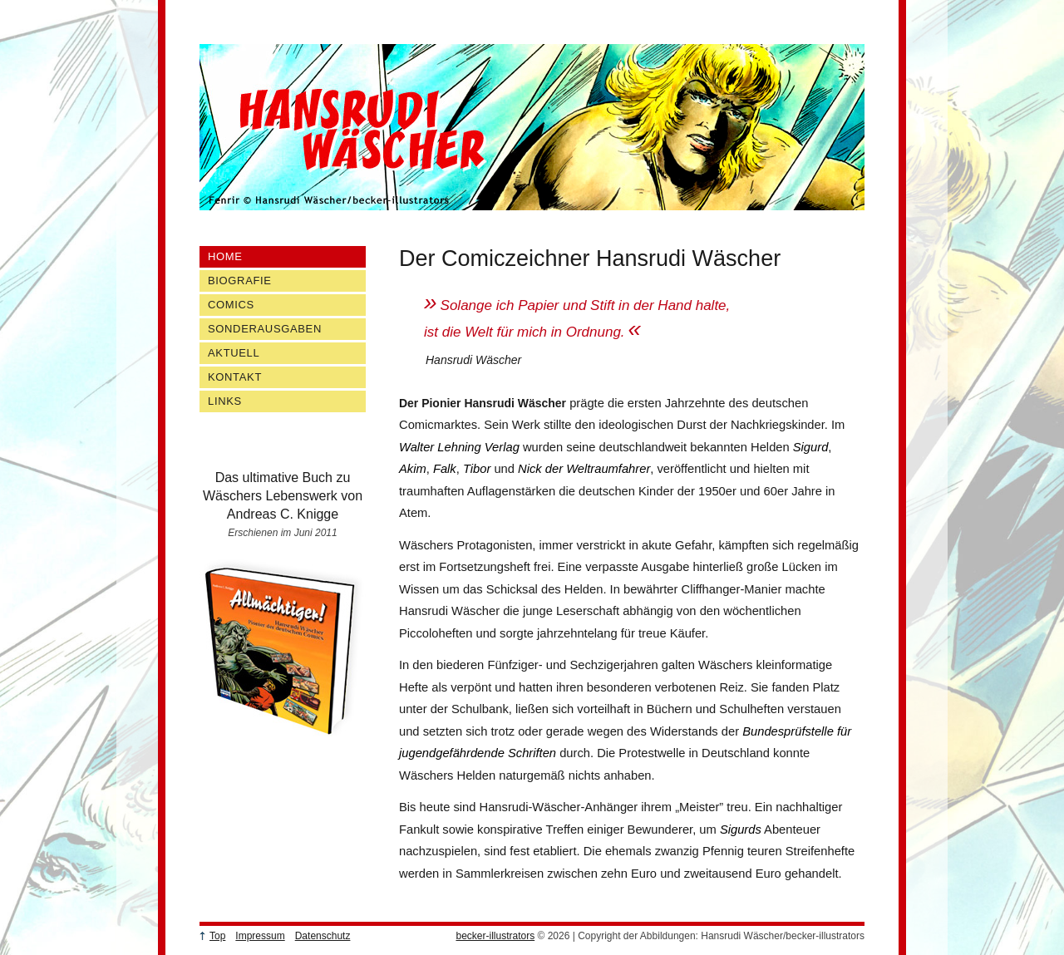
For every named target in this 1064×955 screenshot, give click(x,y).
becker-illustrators (495, 936)
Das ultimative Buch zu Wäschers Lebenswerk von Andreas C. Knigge (282, 495)
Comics (231, 304)
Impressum (259, 936)
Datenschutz (323, 936)
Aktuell (233, 353)
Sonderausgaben (265, 328)
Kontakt (235, 377)
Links (225, 401)
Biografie (240, 280)
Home (225, 256)
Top (217, 936)
